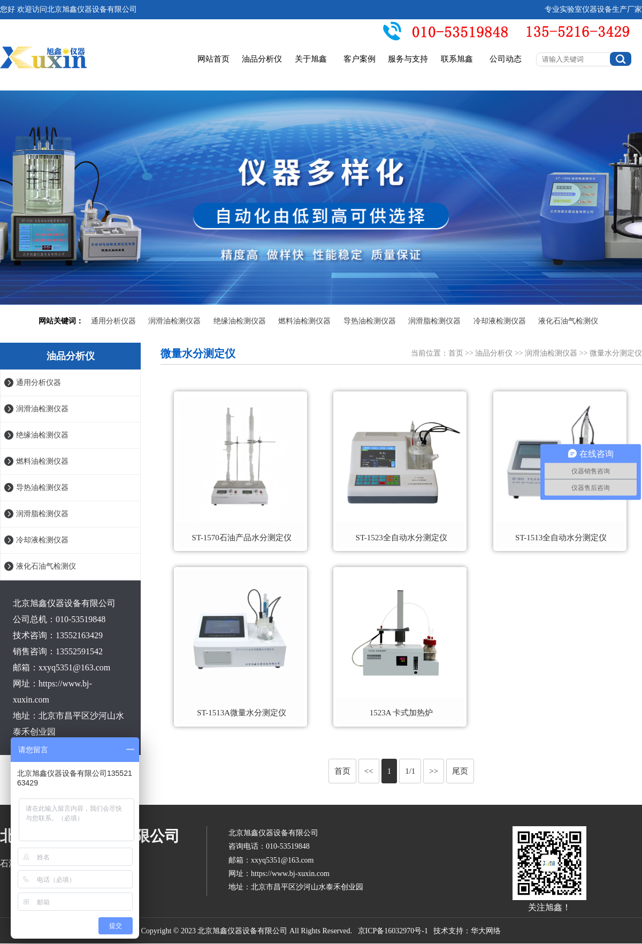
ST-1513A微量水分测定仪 (241, 712)
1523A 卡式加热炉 (401, 712)
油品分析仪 (262, 59)
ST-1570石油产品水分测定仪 (242, 537)
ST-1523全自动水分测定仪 (401, 537)
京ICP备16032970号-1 (393, 931)
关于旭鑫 (311, 59)
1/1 (410, 771)
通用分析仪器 (113, 321)
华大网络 (486, 931)
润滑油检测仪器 (174, 321)
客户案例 (359, 59)
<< (368, 771)
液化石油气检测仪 (568, 321)
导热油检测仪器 (369, 321)
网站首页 (213, 59)
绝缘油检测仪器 (239, 321)
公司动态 (506, 59)
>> (433, 771)
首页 (455, 353)
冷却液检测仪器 (499, 321)
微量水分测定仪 (616, 353)
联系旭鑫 (457, 59)
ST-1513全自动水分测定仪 (561, 537)
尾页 (460, 771)
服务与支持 (408, 59)
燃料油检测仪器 (304, 321)
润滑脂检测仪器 (434, 321)
